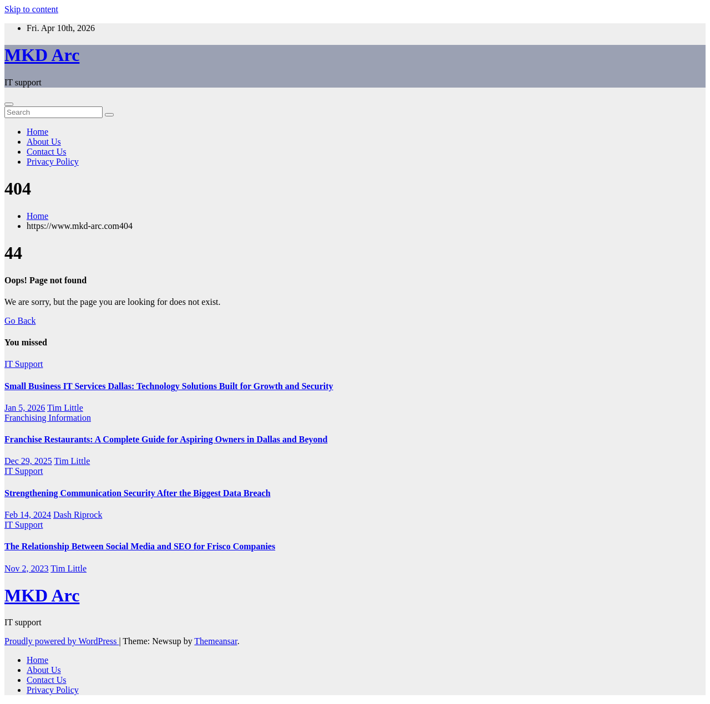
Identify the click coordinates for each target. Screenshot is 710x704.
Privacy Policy (53, 161)
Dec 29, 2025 (28, 461)
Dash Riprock (77, 514)
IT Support (23, 364)
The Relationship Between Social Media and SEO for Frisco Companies (139, 546)
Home (37, 131)
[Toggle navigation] (8, 104)
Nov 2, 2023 (26, 568)
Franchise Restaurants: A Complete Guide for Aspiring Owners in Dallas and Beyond (165, 439)
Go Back (20, 320)
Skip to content (31, 9)
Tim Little (65, 407)
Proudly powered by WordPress (61, 641)
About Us (44, 141)
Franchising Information (47, 417)
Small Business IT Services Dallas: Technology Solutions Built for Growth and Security (168, 386)
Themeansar (215, 641)
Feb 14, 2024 (27, 514)
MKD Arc (41, 55)
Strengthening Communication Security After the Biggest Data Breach (137, 493)
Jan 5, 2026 (24, 407)
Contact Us (47, 151)
